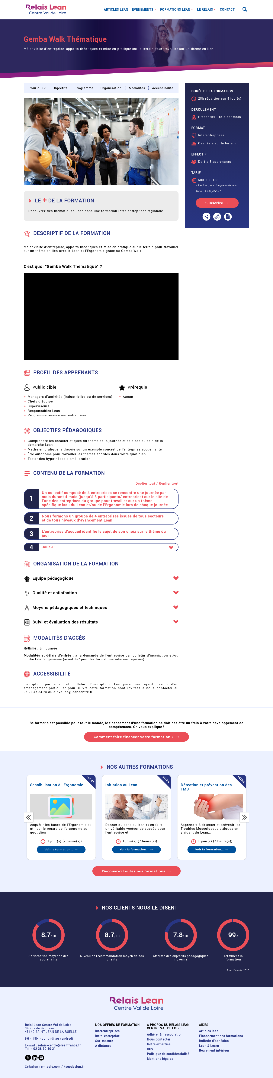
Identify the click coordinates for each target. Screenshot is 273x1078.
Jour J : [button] (48, 547)
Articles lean (116, 9)
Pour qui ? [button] (37, 88)
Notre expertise (158, 1044)
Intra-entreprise (107, 1036)
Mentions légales (160, 1059)
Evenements (142, 9)
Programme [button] (83, 88)
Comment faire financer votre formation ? (134, 737)
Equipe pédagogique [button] (53, 578)
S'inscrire (214, 203)
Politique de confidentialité (168, 1054)
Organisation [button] (111, 88)
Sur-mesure (104, 1041)
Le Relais (205, 9)
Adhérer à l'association (165, 1034)
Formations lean (175, 9)
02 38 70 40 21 (44, 1048)
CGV (150, 1049)
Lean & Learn (209, 1045)
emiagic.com (51, 1066)
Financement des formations (221, 1036)
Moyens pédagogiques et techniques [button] (69, 607)
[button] (101, 141)
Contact (227, 9)
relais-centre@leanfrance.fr (59, 1045)
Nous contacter (158, 1039)
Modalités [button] (137, 88)
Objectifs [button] (60, 88)
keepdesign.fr (74, 1066)
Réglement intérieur (214, 1050)
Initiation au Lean (126, 785)
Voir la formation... (64, 849)
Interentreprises (107, 1031)
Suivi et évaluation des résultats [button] (65, 622)
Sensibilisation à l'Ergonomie (61, 785)
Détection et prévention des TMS (211, 787)
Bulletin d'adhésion (214, 1041)
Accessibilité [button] (162, 88)
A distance (103, 1045)
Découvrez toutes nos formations (133, 871)
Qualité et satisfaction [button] (54, 593)
